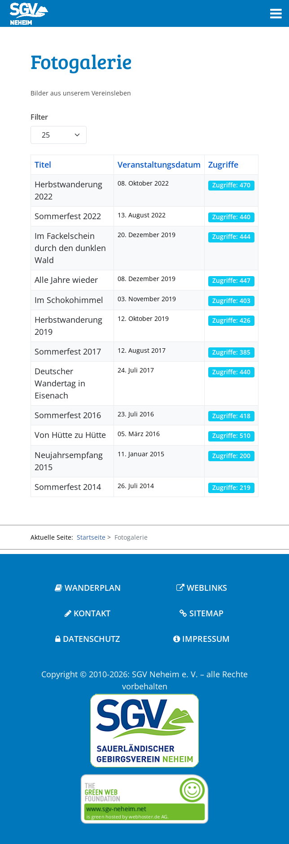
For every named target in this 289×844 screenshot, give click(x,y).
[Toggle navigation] (276, 14)
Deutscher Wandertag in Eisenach (60, 383)
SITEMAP (201, 613)
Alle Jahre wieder (66, 279)
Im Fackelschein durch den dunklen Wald (70, 247)
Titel (43, 164)
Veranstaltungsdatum (159, 164)
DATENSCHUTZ (87, 638)
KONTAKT (87, 613)
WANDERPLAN (88, 587)
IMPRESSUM (201, 638)
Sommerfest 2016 (68, 415)
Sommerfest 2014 (68, 486)
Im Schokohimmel (69, 299)
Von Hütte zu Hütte (70, 434)
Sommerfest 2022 (68, 216)
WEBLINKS (201, 587)
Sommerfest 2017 (68, 351)
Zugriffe (223, 164)
